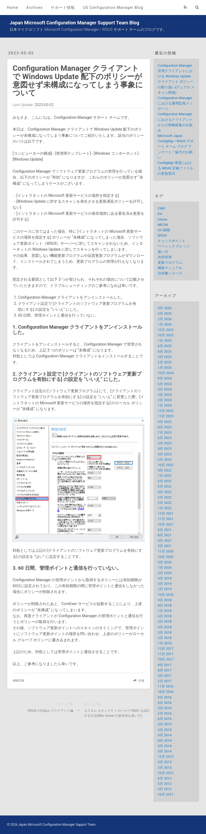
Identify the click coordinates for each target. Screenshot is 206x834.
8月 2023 (165, 427)
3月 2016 (165, 708)
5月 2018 (165, 622)
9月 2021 (165, 530)
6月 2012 (165, 778)
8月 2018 (165, 605)
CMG (161, 208)
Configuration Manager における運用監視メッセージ (175, 103)
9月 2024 (165, 378)
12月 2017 (166, 649)
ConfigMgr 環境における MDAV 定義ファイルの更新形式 (175, 168)
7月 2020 (165, 568)
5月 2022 (165, 486)
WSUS (162, 235)
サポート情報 (63, 7)
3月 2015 (165, 730)
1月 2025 (165, 368)
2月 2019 (165, 589)
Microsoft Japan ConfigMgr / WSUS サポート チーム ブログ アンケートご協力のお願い (176, 147)
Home (12, 7)
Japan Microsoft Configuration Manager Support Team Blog (74, 22)
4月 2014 (165, 746)
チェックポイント (172, 241)
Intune (162, 219)
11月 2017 (166, 654)
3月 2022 (165, 497)
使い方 (163, 252)
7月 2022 (165, 476)
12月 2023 (166, 411)
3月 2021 (165, 546)
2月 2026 (165, 319)
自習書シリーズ (170, 273)
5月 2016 (165, 703)
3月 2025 (165, 357)
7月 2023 (165, 433)
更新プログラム (170, 263)
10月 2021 (166, 524)
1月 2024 (165, 405)
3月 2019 (165, 584)
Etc (160, 214)
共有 (141, 681)
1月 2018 (165, 643)
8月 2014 (165, 741)
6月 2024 (165, 384)
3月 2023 (165, 454)
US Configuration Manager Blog (113, 7)
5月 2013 (165, 762)
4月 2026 (165, 308)
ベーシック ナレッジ (174, 246)
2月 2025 (165, 362)
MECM (19, 681)
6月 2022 (165, 481)
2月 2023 (165, 460)
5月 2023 (165, 443)
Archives (34, 7)
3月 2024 (165, 395)
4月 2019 (165, 578)
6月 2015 (165, 719)
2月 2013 (165, 768)
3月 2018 (165, 633)
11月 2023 (166, 416)
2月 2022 (165, 503)
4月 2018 (165, 627)
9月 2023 (165, 422)
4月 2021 (165, 541)
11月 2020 (166, 551)
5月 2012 (165, 784)
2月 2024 (165, 400)
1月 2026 (165, 325)
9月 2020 (165, 562)
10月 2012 (166, 773)
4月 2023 (165, 449)
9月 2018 (165, 600)
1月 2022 (165, 508)
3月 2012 (165, 789)
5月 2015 (165, 724)
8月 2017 (165, 670)
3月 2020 (165, 573)
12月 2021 (166, 513)
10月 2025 (166, 335)
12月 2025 (166, 330)
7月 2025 (165, 341)
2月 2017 (165, 681)
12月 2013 (166, 757)
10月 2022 (166, 465)
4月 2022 (165, 492)
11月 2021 (166, 519)
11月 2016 (166, 686)
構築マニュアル (170, 268)
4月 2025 (165, 352)
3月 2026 (165, 314)
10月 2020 (166, 557)
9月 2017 (165, 665)
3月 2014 (165, 751)
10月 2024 (166, 373)
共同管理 (165, 257)
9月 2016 (165, 697)
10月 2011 (166, 794)
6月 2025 (165, 346)
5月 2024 (165, 389)
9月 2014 (165, 735)
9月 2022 (165, 470)
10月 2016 (166, 692)
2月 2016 (165, 713)
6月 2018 (165, 616)
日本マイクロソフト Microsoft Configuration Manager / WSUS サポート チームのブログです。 (88, 29)
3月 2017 (165, 676)
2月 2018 (165, 638)
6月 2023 (165, 438)
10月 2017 (166, 659)
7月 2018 (165, 611)
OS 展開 (164, 230)
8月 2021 (165, 535)
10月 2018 (166, 595)
